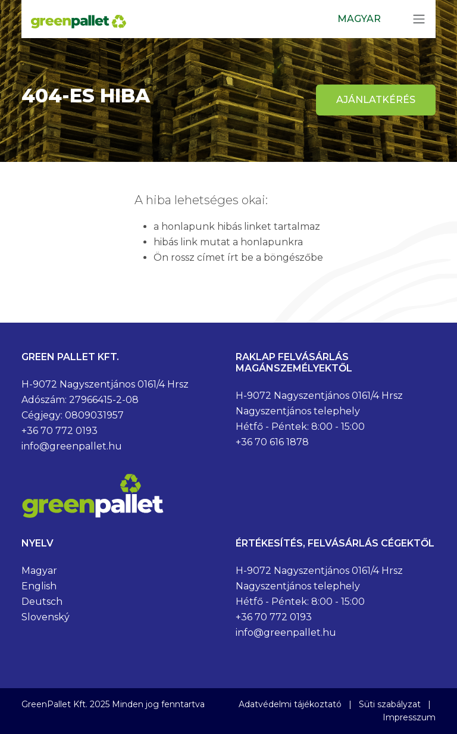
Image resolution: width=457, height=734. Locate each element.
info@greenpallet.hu (71, 446)
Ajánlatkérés (375, 99)
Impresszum (409, 717)
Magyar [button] (359, 18)
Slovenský (45, 617)
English (39, 586)
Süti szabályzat (390, 704)
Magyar (39, 570)
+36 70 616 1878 (272, 442)
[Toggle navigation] (419, 19)
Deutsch (41, 601)
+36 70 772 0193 (59, 430)
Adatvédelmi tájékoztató (290, 704)
